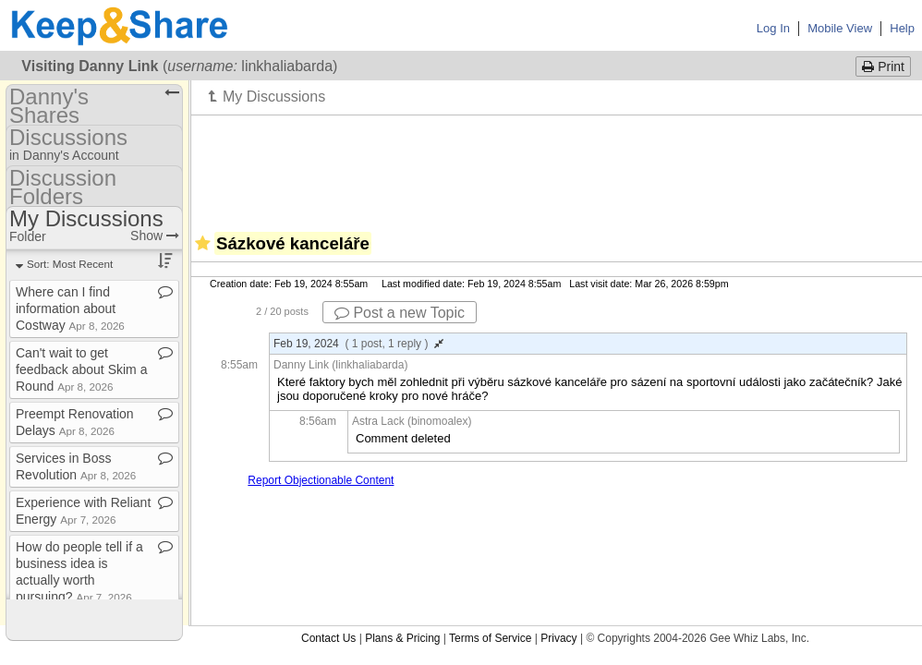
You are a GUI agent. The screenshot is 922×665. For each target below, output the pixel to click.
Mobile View (839, 28)
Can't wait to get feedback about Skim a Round (81, 369)
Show (154, 235)
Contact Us (328, 638)
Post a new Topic (399, 312)
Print (883, 66)
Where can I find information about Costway (70, 308)
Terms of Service (490, 638)
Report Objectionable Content (321, 480)
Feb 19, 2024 (358, 343)
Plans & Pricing (402, 638)
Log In (773, 28)
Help (902, 28)
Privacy (558, 638)
